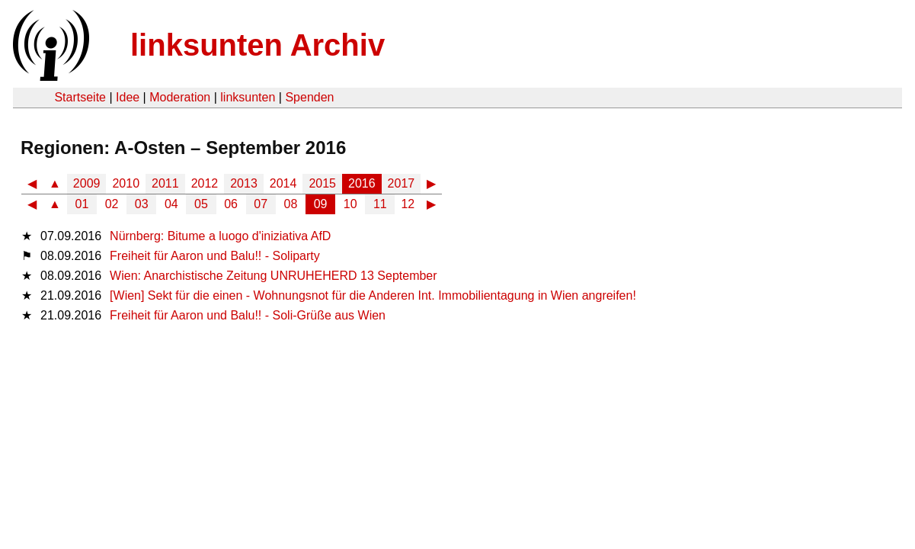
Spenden (309, 97)
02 (112, 203)
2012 (205, 183)
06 (231, 203)
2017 (401, 183)
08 (291, 203)
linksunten (247, 97)
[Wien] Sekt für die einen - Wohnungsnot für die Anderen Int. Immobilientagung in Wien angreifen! (373, 295)
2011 (165, 183)
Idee (127, 97)
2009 (87, 183)
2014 (283, 183)
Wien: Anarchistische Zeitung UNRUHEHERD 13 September (273, 275)
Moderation (179, 97)
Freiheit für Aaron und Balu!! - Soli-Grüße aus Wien (248, 315)
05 (201, 203)
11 (380, 203)
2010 (125, 183)
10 (350, 203)
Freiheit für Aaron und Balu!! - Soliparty (215, 255)
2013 (244, 183)
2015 (322, 183)
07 (260, 203)
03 (142, 203)
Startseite (80, 97)
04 (171, 203)
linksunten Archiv (257, 45)
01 (82, 203)
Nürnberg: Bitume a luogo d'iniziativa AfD (220, 236)
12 (407, 203)
